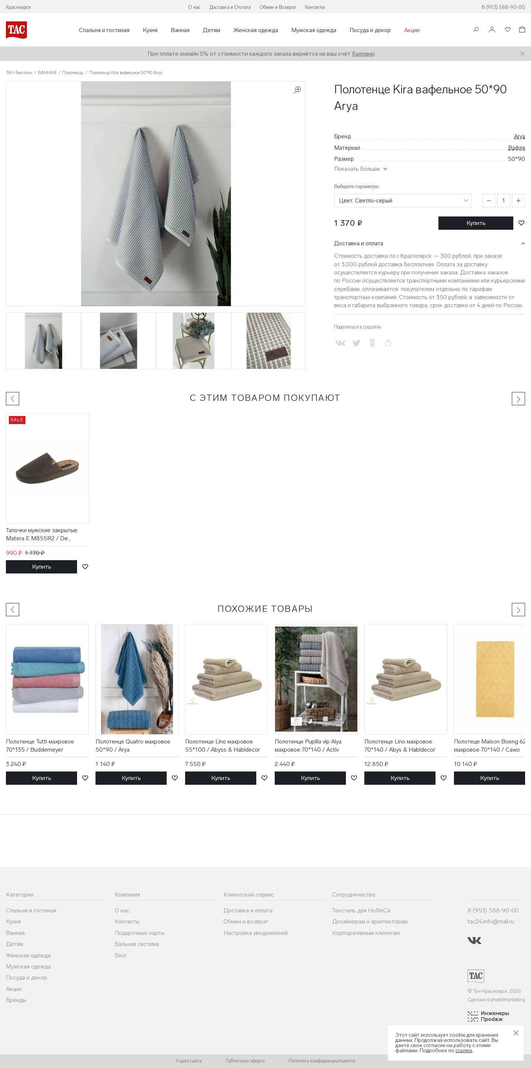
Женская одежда (255, 30)
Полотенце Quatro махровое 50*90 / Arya (133, 745)
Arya (519, 136)
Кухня (150, 30)
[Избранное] (507, 30)
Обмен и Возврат (278, 7)
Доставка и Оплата (230, 7)
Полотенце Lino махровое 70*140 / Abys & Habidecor (399, 745)
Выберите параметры (356, 186)
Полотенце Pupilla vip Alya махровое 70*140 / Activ (308, 745)
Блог (121, 955)
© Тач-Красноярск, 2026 (494, 991)
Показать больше (357, 168)
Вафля (516, 147)
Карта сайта (189, 1061)
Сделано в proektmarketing (496, 999)
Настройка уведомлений (255, 932)
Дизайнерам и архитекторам (369, 921)
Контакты (315, 7)
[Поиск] (476, 30)
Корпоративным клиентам (366, 932)
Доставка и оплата (358, 243)
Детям (211, 30)
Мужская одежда (313, 30)
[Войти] (491, 30)
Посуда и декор (370, 30)
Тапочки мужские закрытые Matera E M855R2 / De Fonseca (41, 535)
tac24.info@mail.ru (491, 921)
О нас (194, 7)
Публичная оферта (245, 1061)
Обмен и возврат (245, 921)
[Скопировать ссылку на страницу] (388, 343)
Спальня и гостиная (104, 30)
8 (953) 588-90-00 (503, 7)
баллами (363, 53)
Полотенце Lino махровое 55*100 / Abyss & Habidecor (222, 745)
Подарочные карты (139, 932)
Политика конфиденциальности (321, 1061)
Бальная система (137, 943)
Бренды (16, 999)
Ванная (180, 30)
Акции (412, 30)
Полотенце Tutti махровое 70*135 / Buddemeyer (40, 745)
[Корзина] (521, 30)
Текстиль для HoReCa (361, 910)
